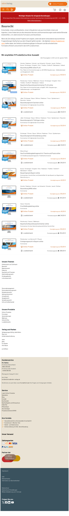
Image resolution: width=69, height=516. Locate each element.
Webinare (4, 318)
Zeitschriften (5, 320)
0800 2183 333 (6, 366)
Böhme (38, 98)
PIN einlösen (5, 407)
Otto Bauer (5, 345)
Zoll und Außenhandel (8, 302)
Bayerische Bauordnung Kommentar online (34, 224)
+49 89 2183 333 (6, 370)
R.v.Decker (5, 343)
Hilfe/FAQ (4, 405)
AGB (3, 476)
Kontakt (4, 399)
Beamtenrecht (6, 268)
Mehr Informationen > (34, 20)
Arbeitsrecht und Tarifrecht (9, 264)
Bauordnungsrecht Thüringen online (32, 120)
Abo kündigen (6, 408)
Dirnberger (28, 65)
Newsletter (5, 395)
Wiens (22, 151)
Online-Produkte (6, 312)
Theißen (44, 65)
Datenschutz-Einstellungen (9, 490)
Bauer (33, 98)
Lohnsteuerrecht (6, 278)
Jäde (21, 98)
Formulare (5, 314)
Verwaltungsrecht (7, 300)
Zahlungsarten (8, 440)
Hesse (22, 204)
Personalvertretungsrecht (9, 290)
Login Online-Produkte (8, 393)
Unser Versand (7, 434)
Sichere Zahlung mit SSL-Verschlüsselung (16, 426)
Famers (30, 81)
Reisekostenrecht (7, 292)
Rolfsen (58, 63)
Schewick (42, 63)
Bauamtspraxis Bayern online (30, 173)
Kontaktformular (24, 383)
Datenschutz (5, 488)
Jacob (53, 63)
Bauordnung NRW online (28, 188)
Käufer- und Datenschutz (11, 425)
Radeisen (28, 63)
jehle (3, 341)
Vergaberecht (5, 298)
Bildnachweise (6, 478)
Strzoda (48, 63)
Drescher (27, 204)
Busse (22, 65)
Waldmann (36, 81)
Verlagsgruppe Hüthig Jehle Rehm (11, 332)
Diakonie (4, 270)
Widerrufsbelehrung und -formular (11, 492)
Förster (29, 133)
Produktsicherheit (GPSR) (9, 410)
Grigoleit (34, 65)
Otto (39, 65)
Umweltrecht (5, 296)
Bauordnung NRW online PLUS (30, 67)
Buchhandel (5, 401)
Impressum (5, 471)
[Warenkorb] (64, 9)
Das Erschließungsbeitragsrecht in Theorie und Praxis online (40, 153)
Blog (3, 397)
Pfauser (39, 239)
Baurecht (4, 266)
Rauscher (23, 100)
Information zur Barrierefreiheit (11, 480)
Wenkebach (56, 65)
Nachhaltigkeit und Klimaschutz (11, 403)
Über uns (4, 334)
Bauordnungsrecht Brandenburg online (33, 136)
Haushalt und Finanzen (8, 272)
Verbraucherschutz (7, 294)
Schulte (22, 63)
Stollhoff (49, 65)
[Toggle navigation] (3, 9)
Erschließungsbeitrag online (29, 206)
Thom (49, 98)
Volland (63, 65)
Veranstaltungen (6, 316)
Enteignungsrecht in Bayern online (31, 241)
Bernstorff (33, 239)
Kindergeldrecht (6, 276)
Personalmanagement (8, 288)
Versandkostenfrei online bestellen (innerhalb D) (17, 421)
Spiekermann (55, 98)
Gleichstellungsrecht (7, 274)
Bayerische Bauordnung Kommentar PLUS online (36, 85)
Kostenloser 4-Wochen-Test (12, 423)
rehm (3, 339)
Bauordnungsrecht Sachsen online (31, 102)
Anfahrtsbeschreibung (8, 336)
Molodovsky (23, 81)
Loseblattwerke (6, 322)
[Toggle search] (8, 9)
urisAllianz (5, 349)
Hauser (29, 100)
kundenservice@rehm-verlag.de (11, 379)
